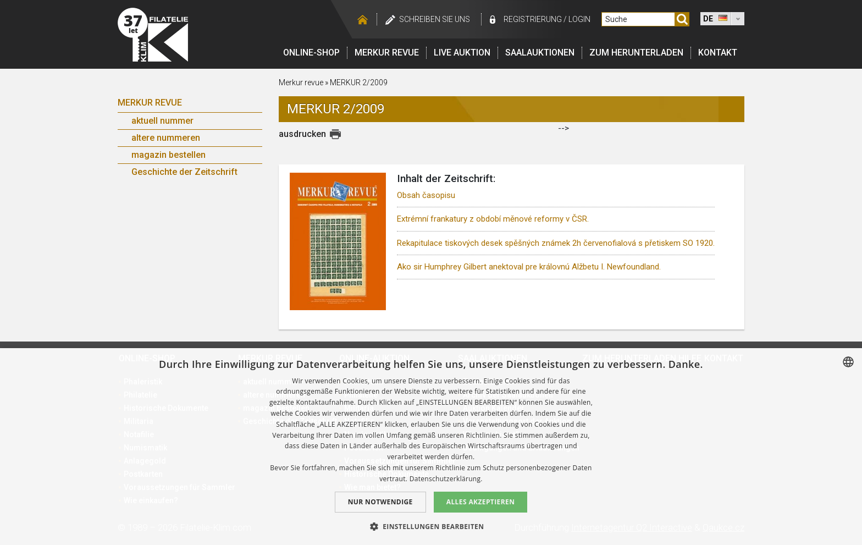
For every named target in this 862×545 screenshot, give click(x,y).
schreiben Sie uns (434, 19)
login (579, 19)
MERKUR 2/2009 (359, 82)
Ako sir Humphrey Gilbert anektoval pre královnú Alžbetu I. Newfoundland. (529, 267)
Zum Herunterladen (636, 52)
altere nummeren (165, 138)
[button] (431, 526)
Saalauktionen (539, 52)
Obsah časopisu (426, 195)
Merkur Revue (150, 102)
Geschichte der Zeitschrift (184, 172)
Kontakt (717, 52)
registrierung (533, 19)
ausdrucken (302, 134)
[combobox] (848, 361)
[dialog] (431, 446)
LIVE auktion (462, 52)
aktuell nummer (162, 120)
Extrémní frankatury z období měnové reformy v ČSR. (493, 219)
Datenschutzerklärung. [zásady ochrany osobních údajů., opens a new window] (446, 478)
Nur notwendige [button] (380, 502)
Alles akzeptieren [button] (480, 502)
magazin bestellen (168, 155)
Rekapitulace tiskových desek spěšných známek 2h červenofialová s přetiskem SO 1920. (556, 243)
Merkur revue (387, 52)
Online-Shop (311, 52)
